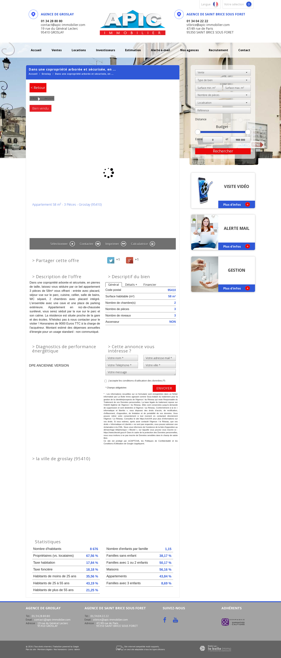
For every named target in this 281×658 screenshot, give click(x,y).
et (227, 139)
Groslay (46, 74)
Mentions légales (44, 649)
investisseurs (105, 50)
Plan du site (31, 649)
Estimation (133, 50)
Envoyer (164, 388)
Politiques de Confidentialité (158, 441)
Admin (77, 649)
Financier (149, 284)
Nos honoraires (60, 649)
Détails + (131, 284)
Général (113, 284)
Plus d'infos (236, 204)
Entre (199, 139)
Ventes (57, 50)
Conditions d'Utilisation (113, 443)
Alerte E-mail (160, 50)
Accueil (36, 50)
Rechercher (223, 151)
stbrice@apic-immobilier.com (110, 619)
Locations (79, 50)
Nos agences (189, 50)
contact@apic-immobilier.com (52, 619)
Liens (70, 649)
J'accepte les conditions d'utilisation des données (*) (137, 380)
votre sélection (234, 4)
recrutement (218, 50)
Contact (244, 50)
